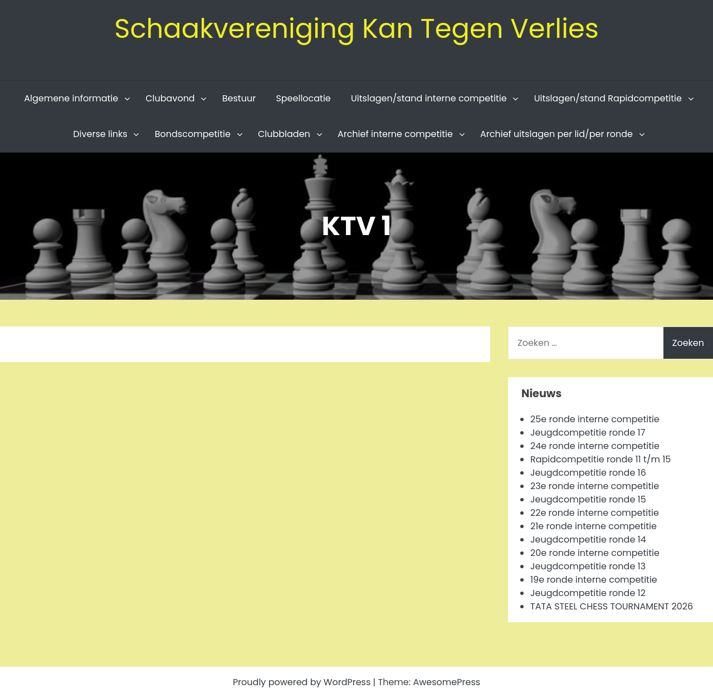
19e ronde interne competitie (593, 579)
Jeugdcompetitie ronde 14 (588, 539)
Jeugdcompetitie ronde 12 (588, 593)
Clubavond (169, 98)
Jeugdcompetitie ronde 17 (587, 432)
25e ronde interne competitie (595, 419)
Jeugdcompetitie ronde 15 (588, 499)
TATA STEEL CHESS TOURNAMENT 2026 (611, 606)
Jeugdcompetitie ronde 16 (588, 472)
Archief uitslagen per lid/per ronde (556, 134)
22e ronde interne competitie (594, 512)
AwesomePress (446, 682)
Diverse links (100, 134)
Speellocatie (303, 98)
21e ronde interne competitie (593, 526)
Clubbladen (284, 134)
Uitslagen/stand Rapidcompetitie (608, 98)
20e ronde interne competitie (595, 552)
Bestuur (239, 98)
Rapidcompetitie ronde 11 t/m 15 (600, 459)
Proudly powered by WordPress (303, 682)
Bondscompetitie (193, 134)
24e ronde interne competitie (595, 446)
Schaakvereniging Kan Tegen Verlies (356, 28)
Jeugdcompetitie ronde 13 (588, 566)
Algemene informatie (71, 98)
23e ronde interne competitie (594, 486)
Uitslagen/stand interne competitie (429, 98)
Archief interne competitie (395, 134)
